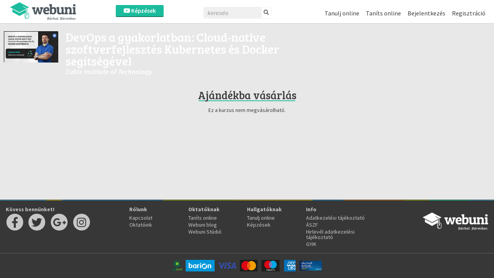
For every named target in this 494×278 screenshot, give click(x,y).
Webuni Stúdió (205, 231)
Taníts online (383, 13)
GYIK (311, 244)
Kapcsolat (140, 217)
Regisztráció (469, 13)
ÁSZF (312, 224)
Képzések (140, 10)
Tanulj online (342, 13)
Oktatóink (140, 224)
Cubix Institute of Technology (109, 71)
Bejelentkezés (426, 13)
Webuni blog (202, 224)
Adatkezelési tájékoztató (335, 217)
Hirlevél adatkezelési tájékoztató (330, 234)
